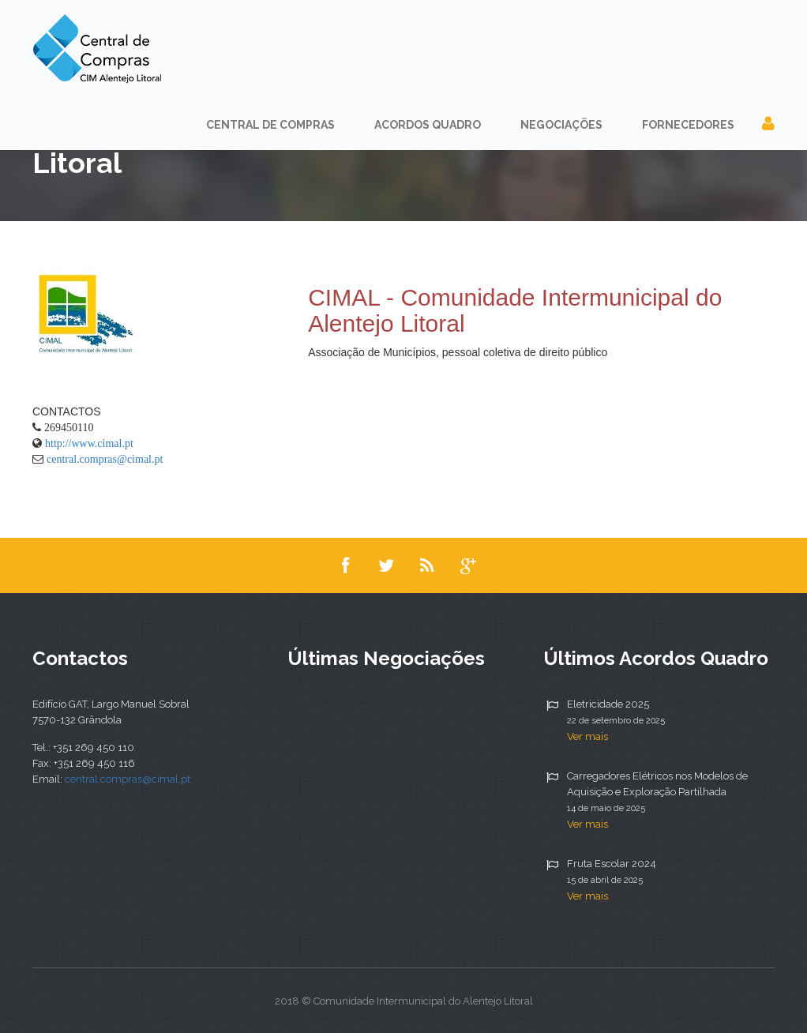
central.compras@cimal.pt (105, 458)
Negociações (561, 124)
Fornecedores (688, 124)
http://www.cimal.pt (89, 443)
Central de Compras (270, 124)
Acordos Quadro (427, 124)
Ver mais (587, 736)
